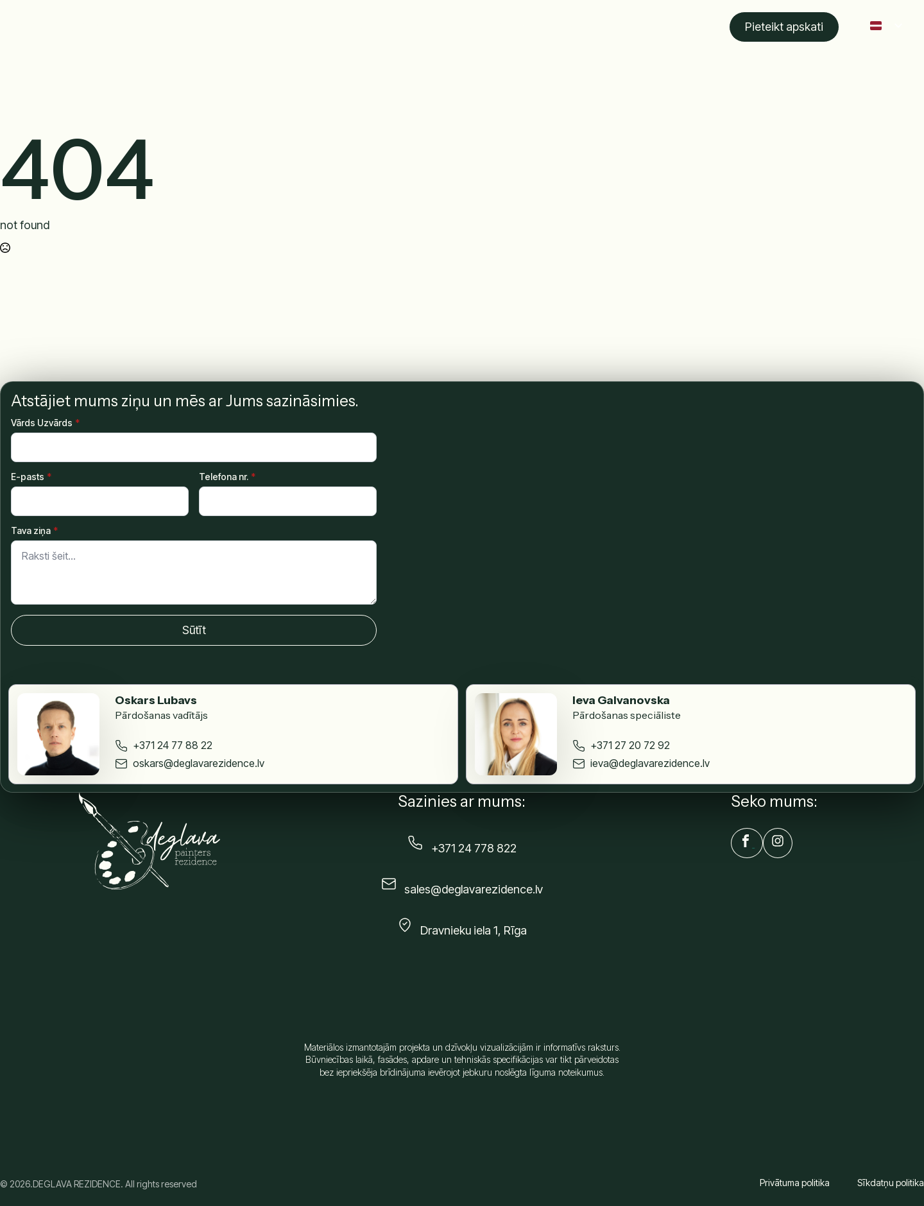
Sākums (300, 27)
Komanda (574, 27)
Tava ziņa (34, 530)
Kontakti (680, 27)
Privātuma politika (795, 1182)
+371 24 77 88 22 (172, 745)
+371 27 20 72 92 (630, 745)
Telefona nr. (227, 476)
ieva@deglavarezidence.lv (650, 763)
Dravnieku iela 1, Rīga (473, 930)
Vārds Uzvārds (45, 422)
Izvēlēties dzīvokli (438, 27)
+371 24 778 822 (474, 848)
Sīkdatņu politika (890, 1182)
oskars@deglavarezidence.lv (198, 763)
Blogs (629, 27)
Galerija (516, 27)
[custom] (747, 843)
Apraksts (359, 27)
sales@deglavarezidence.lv (473, 889)
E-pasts (31, 476)
